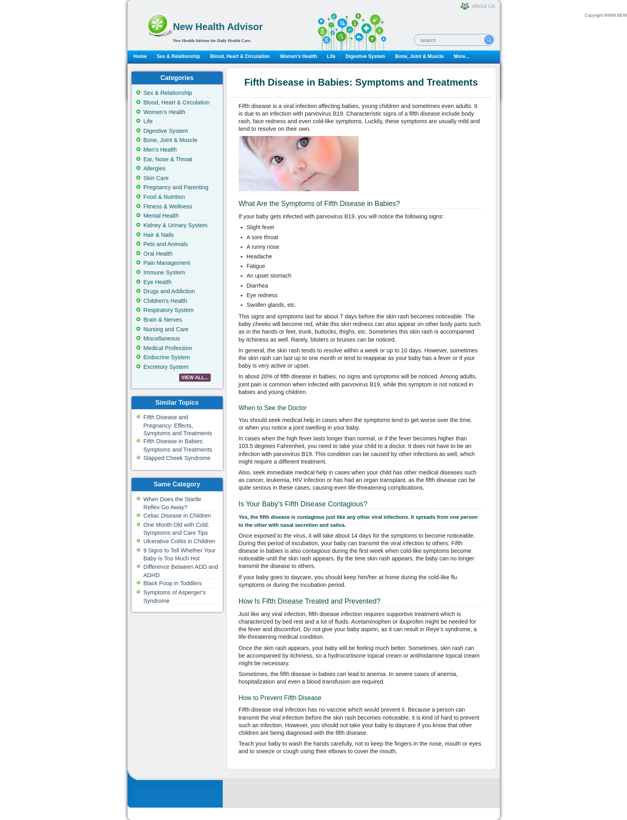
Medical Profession (168, 348)
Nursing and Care (166, 329)
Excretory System (166, 367)
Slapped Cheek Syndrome (177, 458)
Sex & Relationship (178, 56)
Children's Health (165, 301)
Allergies (155, 168)
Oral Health (158, 253)
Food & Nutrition (164, 197)
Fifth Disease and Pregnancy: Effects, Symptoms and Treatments (178, 425)
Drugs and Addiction (169, 291)
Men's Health (160, 149)
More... (461, 56)
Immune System (164, 272)
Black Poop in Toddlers (173, 583)
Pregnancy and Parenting (176, 187)
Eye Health (158, 282)
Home (140, 56)
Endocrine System (167, 357)
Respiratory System (169, 310)
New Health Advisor (218, 26)
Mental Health (161, 215)
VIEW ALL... (194, 377)
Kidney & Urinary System (176, 225)
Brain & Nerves (163, 319)
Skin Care (156, 178)
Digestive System (365, 56)
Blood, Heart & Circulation (240, 56)
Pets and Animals (166, 244)
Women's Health (298, 56)
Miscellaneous (162, 338)
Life (331, 56)
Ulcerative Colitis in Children (180, 541)
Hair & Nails (159, 235)
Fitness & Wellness (168, 206)
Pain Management (167, 263)
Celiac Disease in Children (177, 515)
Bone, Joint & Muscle (419, 56)
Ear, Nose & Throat (168, 159)
